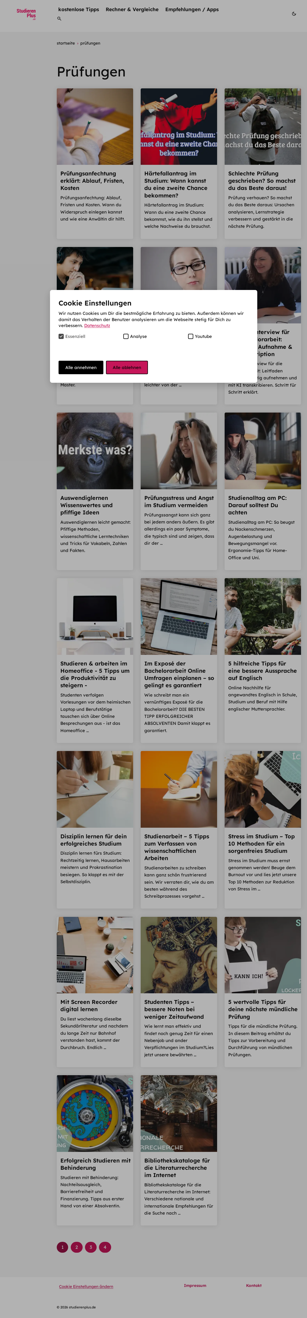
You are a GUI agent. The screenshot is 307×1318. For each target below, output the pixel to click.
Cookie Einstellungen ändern (86, 1286)
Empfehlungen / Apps (192, 9)
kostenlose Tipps (78, 9)
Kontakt (254, 1285)
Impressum (195, 1285)
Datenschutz (97, 325)
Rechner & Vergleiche (132, 9)
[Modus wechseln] (294, 14)
